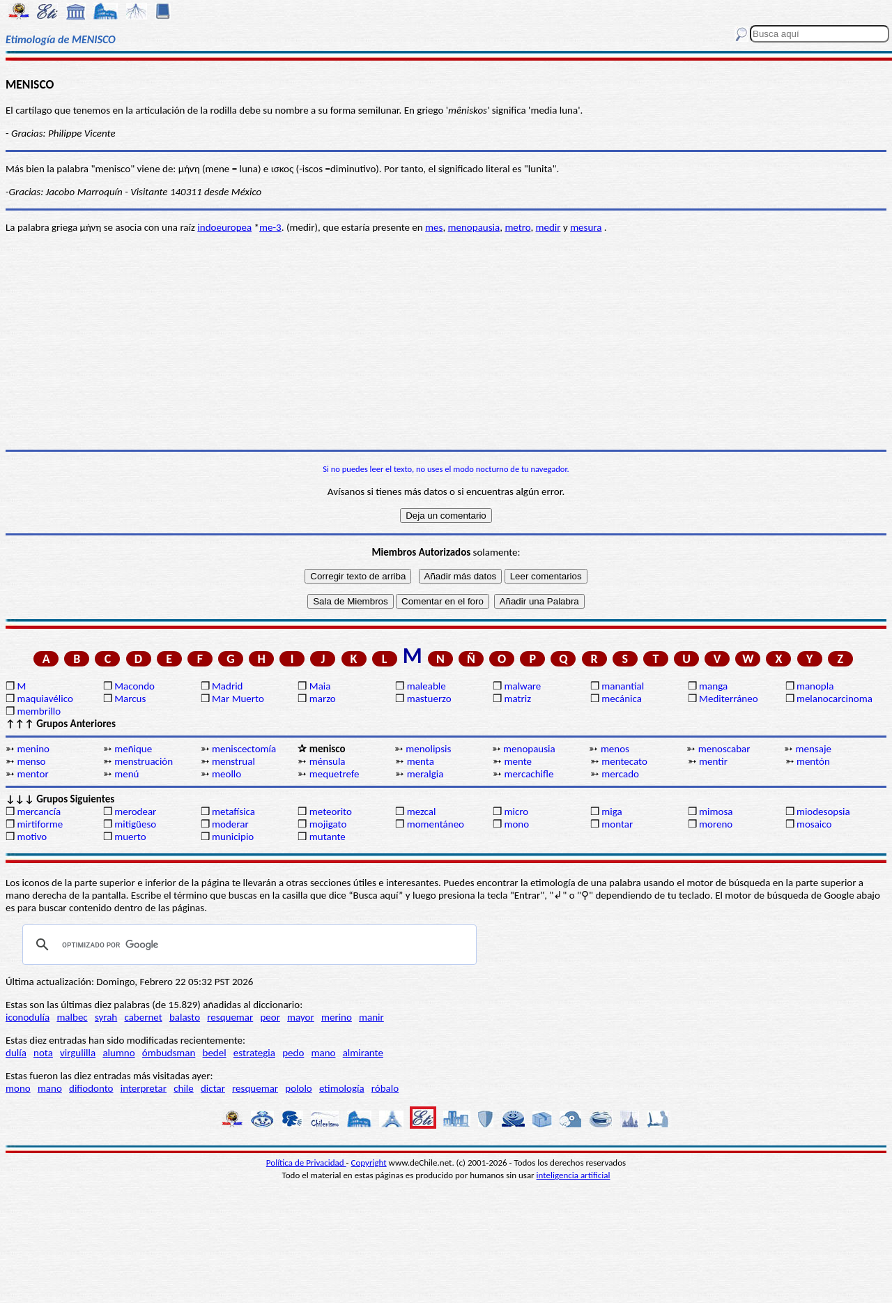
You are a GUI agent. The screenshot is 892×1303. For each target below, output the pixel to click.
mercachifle (528, 774)
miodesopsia (823, 811)
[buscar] (247, 944)
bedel (214, 1052)
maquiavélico (44, 698)
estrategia (254, 1052)
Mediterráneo (728, 698)
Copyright (369, 1162)
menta (420, 761)
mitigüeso (135, 824)
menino (33, 748)
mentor (32, 774)
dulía (16, 1052)
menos (615, 748)
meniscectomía (244, 748)
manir (371, 1017)
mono (516, 824)
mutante (327, 836)
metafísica (233, 811)
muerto (130, 836)
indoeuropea (224, 227)
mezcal (421, 811)
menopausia (474, 227)
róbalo (385, 1088)
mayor (300, 1017)
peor (269, 1017)
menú (126, 774)
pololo (298, 1088)
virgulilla (77, 1052)
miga (611, 811)
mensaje (813, 748)
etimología (341, 1088)
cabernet (143, 1017)
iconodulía (27, 1017)
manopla (815, 686)
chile (184, 1088)
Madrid (227, 686)
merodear (135, 811)
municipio (233, 836)
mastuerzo (429, 698)
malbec (71, 1017)
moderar (230, 824)
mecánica (621, 698)
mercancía (39, 811)
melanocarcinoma (834, 698)
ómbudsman (168, 1052)
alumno (118, 1052)
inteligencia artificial (573, 1175)
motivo (32, 836)
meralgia (425, 774)
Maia (320, 686)
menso (31, 761)
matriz (517, 698)
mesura (585, 227)
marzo (322, 698)
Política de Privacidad (306, 1162)
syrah (106, 1017)
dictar (213, 1088)
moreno (715, 824)
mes (434, 227)
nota (43, 1052)
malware (522, 686)
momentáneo (435, 824)
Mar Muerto (238, 698)
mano (324, 1052)
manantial (622, 686)
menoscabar (724, 748)
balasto (184, 1017)
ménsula (327, 761)
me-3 (270, 227)
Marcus (130, 698)
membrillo (39, 711)
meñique (133, 748)
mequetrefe (334, 774)
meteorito (330, 811)
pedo (293, 1052)
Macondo (134, 686)
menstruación (143, 761)
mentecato (624, 761)
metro (517, 227)
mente (518, 761)
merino (336, 1017)
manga (713, 686)
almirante (363, 1052)
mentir (713, 761)
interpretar (144, 1088)
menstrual (233, 761)
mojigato (328, 824)
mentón (813, 761)
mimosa (715, 811)
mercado (620, 774)
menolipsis (428, 748)
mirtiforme (40, 824)
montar (617, 824)
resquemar (230, 1017)
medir (548, 227)
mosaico (814, 824)
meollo (226, 774)
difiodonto (91, 1088)
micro (516, 811)
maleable (426, 686)
